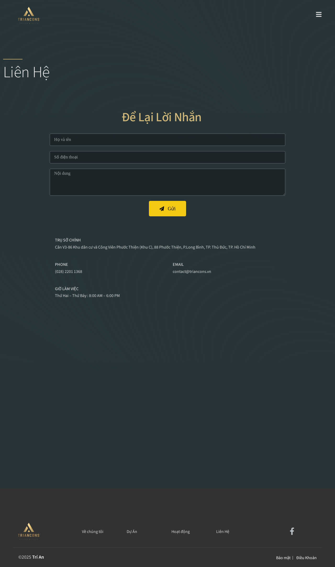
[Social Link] (292, 532)
